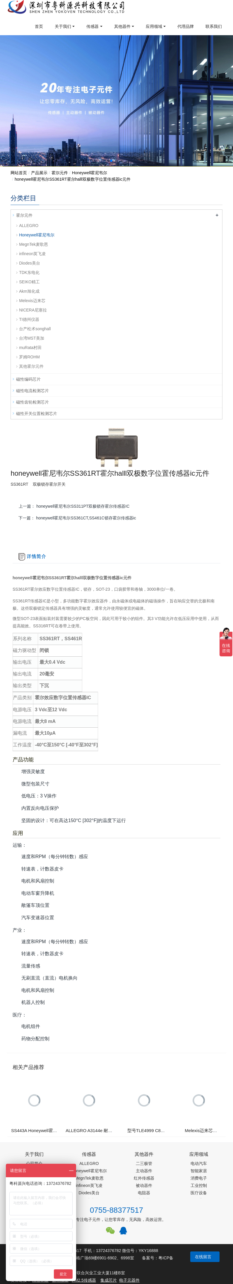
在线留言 (203, 1256)
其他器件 (122, 26)
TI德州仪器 (29, 319)
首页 (39, 26)
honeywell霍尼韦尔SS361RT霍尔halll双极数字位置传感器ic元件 (73, 179)
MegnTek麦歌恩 (33, 244)
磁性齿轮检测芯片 (32, 402)
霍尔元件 (60, 172)
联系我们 (213, 26)
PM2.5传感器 (84, 1280)
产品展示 (39, 172)
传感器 (92, 26)
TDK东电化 (29, 272)
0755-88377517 (116, 1210)
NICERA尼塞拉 (33, 310)
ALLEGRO (28, 225)
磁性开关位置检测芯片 (36, 413)
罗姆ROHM (29, 357)
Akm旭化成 (29, 291)
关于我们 (63, 26)
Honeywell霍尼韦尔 (89, 172)
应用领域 (154, 26)
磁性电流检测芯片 (32, 390)
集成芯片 (108, 1280)
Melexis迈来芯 (32, 300)
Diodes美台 (29, 263)
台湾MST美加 (31, 338)
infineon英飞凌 (32, 253)
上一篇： (74, 506)
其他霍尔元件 (31, 366)
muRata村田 (30, 347)
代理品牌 (185, 26)
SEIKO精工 (29, 282)
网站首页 (19, 172)
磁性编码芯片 (28, 379)
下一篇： (77, 518)
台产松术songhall (35, 328)
